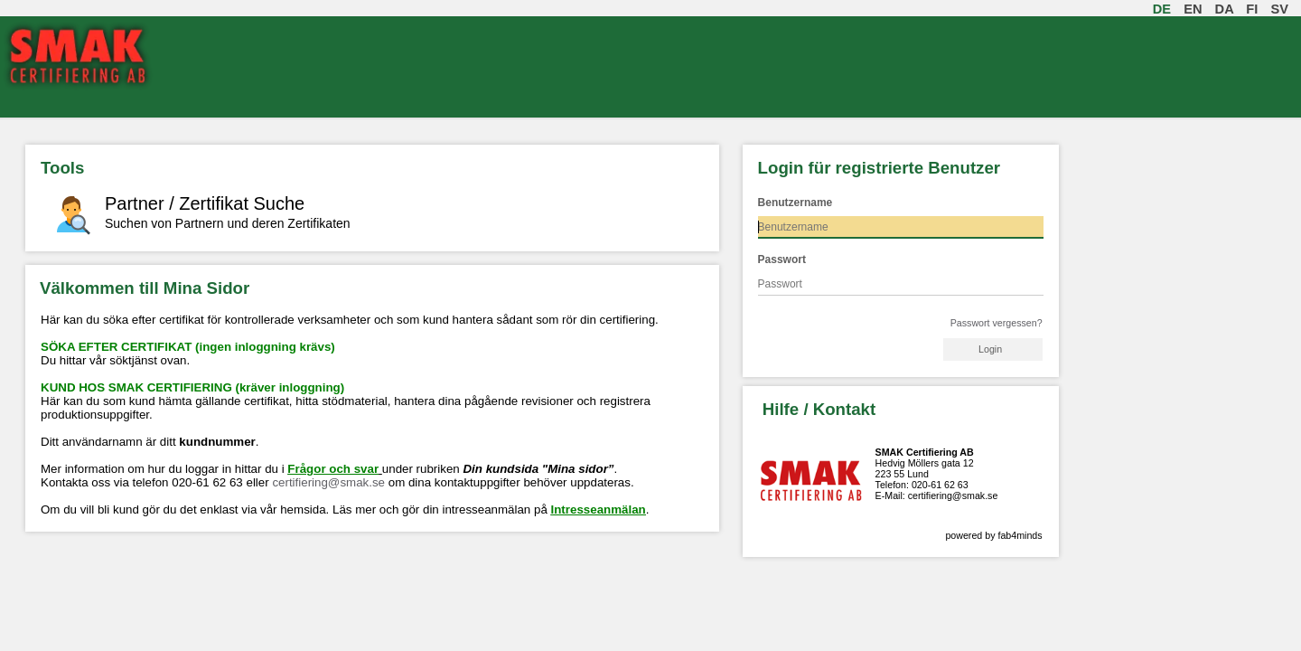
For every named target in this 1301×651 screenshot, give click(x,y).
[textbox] (901, 227)
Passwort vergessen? (996, 322)
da (1228, 9)
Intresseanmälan (598, 509)
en (1197, 9)
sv (1283, 9)
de (1166, 9)
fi (1255, 9)
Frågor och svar (333, 469)
